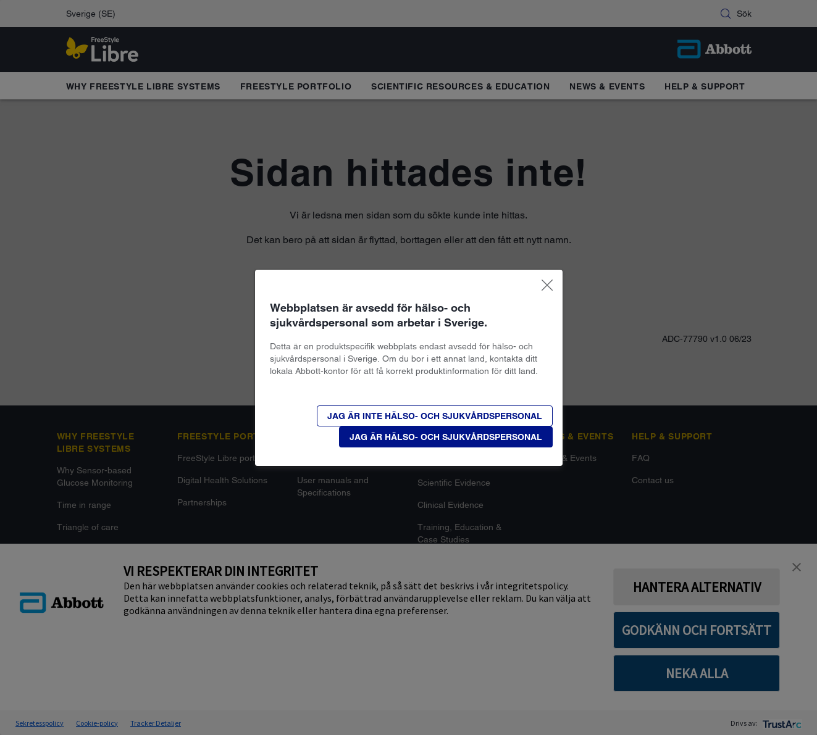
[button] (435, 415)
